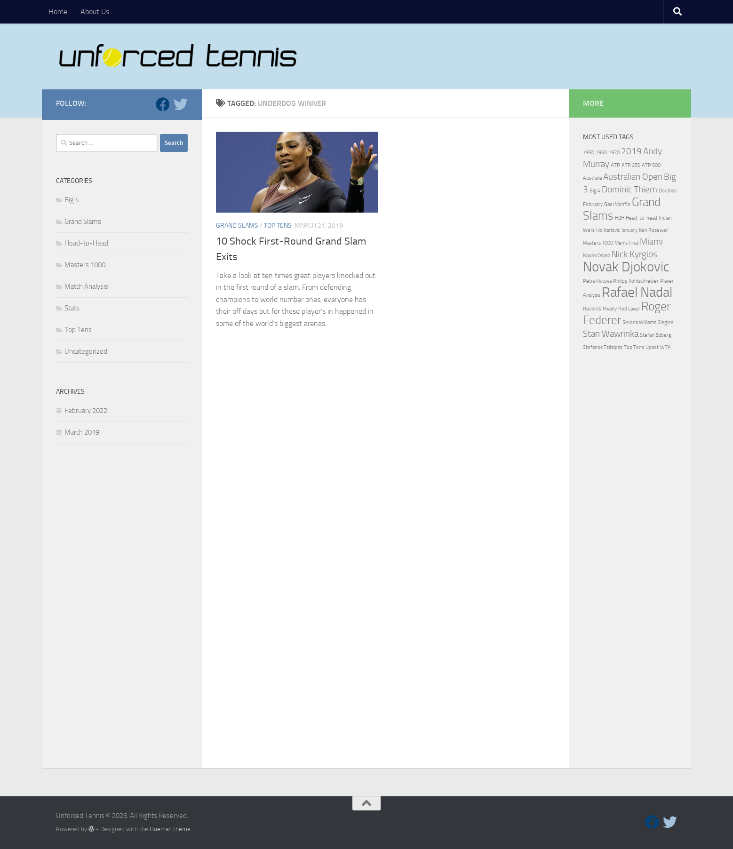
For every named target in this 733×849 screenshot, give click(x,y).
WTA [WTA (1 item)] (665, 347)
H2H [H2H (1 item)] (619, 218)
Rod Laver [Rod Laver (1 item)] (629, 309)
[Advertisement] (122, 608)
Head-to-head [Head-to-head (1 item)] (641, 218)
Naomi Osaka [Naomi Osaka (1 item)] (596, 256)
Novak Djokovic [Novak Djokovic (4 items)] (626, 267)
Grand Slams (237, 226)
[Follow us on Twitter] (181, 104)
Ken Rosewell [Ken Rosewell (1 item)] (653, 230)
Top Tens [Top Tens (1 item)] (634, 347)
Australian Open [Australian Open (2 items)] (632, 176)
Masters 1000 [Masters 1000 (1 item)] (598, 243)
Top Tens (278, 226)
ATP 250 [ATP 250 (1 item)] (630, 165)
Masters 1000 (84, 265)
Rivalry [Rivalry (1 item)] (610, 309)
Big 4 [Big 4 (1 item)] (595, 191)
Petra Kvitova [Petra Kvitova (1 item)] (597, 281)
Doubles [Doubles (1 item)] (668, 191)
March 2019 (81, 432)
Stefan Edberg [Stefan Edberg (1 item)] (655, 335)
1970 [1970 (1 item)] (614, 153)
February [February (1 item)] (593, 204)
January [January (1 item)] (629, 230)
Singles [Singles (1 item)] (665, 322)
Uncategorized (85, 351)
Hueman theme (170, 829)
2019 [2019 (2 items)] (631, 151)
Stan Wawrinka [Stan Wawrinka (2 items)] (610, 333)
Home (57, 11)
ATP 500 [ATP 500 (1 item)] (651, 165)
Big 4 (71, 200)
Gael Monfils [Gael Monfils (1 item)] (617, 204)
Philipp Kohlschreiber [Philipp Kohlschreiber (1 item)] (636, 281)
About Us (94, 11)
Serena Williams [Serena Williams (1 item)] (639, 322)
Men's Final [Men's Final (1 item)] (626, 243)
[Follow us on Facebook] (163, 104)
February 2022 (85, 410)
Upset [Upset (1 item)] (652, 347)
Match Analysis (86, 286)
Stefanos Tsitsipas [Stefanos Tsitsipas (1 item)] (602, 347)
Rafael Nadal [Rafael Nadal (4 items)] (637, 292)
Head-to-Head (86, 243)
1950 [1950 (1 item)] (588, 153)
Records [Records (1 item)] (592, 309)
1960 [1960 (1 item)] (601, 153)
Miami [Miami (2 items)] (651, 241)
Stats (72, 308)
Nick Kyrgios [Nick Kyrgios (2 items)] (634, 254)
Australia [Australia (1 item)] (592, 178)
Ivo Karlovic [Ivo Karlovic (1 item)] (608, 230)
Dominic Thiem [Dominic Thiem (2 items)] (629, 189)
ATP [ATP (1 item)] (615, 165)
